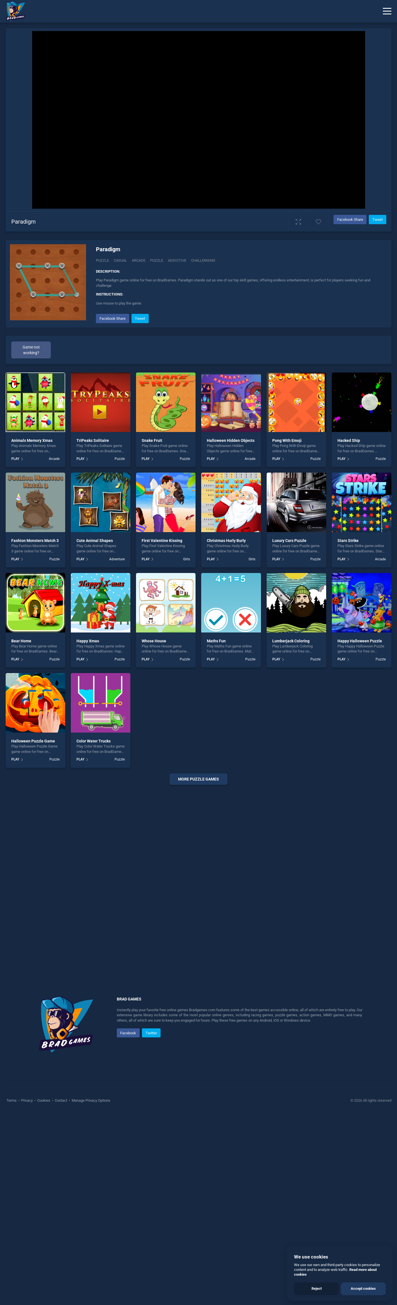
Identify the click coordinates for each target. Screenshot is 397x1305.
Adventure (117, 559)
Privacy (27, 1100)
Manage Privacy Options (90, 1100)
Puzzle (102, 260)
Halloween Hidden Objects (231, 440)
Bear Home (21, 641)
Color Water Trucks (93, 741)
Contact (61, 1100)
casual (120, 260)
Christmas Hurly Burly (226, 540)
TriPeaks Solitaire (92, 440)
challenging (203, 260)
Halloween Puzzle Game (33, 741)
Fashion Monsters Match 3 (35, 540)
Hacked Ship (348, 440)
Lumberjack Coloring (291, 641)
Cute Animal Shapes (94, 540)
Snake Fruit (152, 440)
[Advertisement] (198, 875)
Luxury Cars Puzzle (289, 540)
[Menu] (387, 11)
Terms (11, 1100)
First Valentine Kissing (162, 540)
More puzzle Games (198, 779)
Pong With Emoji (287, 440)
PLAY (15, 459)
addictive (177, 260)
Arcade (54, 459)
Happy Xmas (87, 641)
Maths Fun (216, 641)
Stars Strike (348, 540)
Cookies (43, 1100)
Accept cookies (363, 1288)
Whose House (154, 641)
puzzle (156, 260)
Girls (186, 559)
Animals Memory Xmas (31, 440)
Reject (317, 1288)
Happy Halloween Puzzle (359, 641)
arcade (138, 260)
